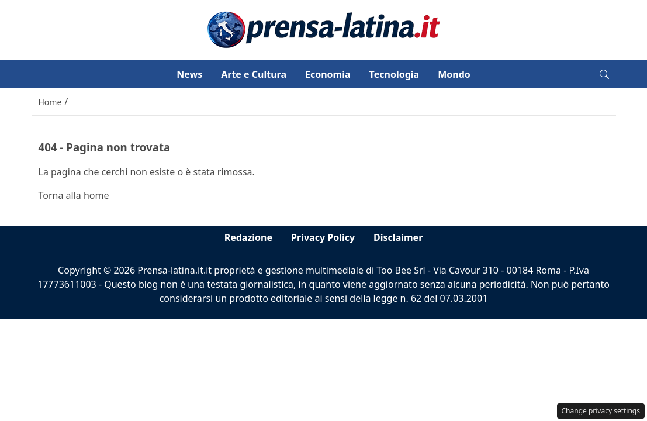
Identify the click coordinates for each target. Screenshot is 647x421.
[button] (604, 74)
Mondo (454, 74)
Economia (328, 74)
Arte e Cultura (253, 74)
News (189, 74)
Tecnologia (394, 74)
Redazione (248, 237)
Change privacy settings (601, 411)
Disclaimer (398, 237)
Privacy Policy (323, 237)
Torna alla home (74, 195)
